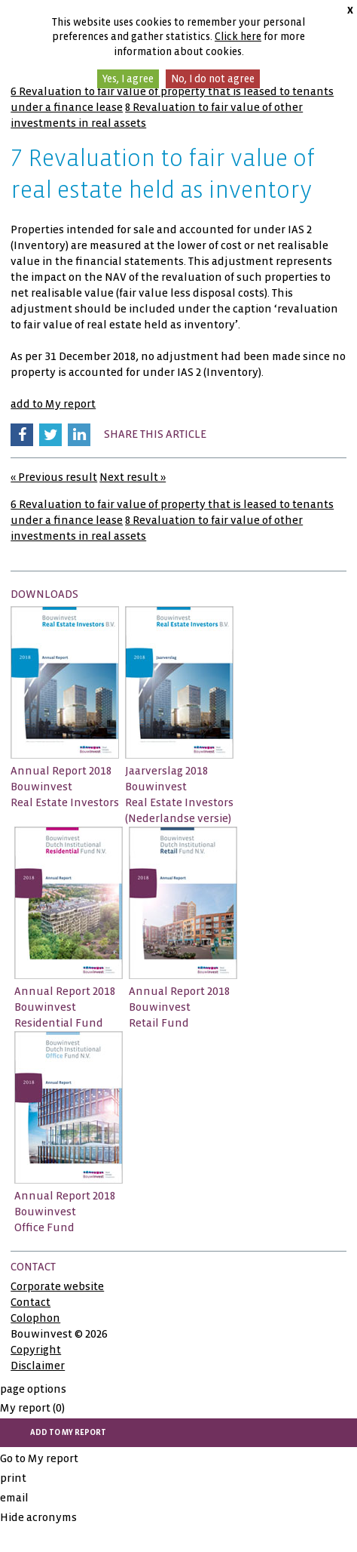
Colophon (35, 1318)
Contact (30, 1302)
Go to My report (39, 1458)
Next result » (132, 477)
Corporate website (57, 1286)
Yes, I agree (128, 79)
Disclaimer (38, 1366)
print (13, 1478)
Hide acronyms (38, 1517)
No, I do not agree (213, 79)
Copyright (36, 1350)
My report (32, 1408)
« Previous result (54, 477)
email (14, 1498)
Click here (238, 36)
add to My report (53, 404)
